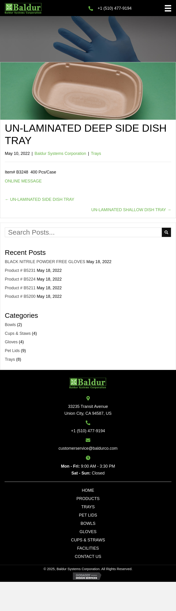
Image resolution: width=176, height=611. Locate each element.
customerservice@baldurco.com (87, 448)
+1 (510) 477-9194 (115, 8)
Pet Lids (12, 350)
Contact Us (88, 556)
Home (88, 490)
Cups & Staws (18, 333)
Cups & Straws (88, 540)
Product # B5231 (20, 270)
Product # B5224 (20, 279)
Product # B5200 (20, 296)
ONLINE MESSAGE (23, 181)
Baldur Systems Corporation (60, 153)
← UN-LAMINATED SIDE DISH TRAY (39, 199)
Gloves (11, 342)
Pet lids (88, 515)
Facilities (88, 548)
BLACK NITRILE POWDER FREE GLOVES (45, 261)
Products (87, 498)
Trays (96, 153)
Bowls (10, 324)
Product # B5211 (20, 288)
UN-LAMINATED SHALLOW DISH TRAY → (131, 209)
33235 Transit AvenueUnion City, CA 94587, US (88, 410)
